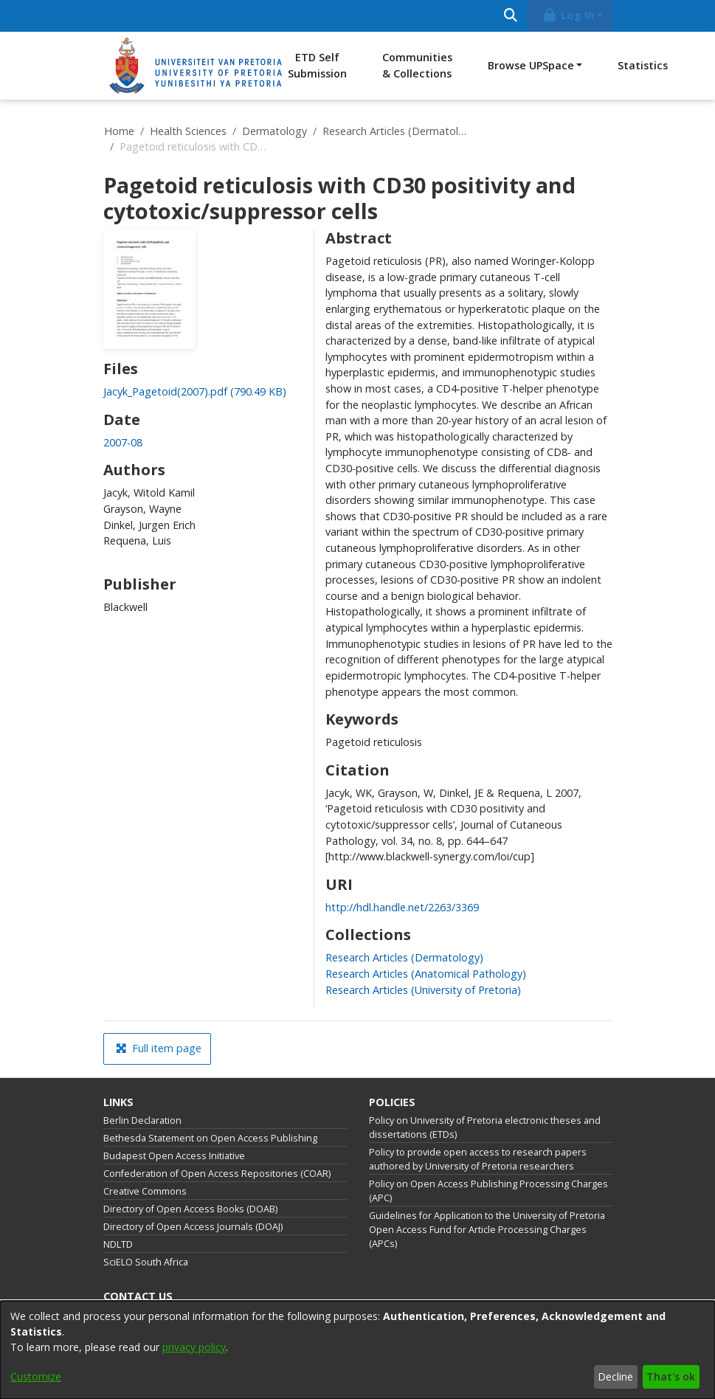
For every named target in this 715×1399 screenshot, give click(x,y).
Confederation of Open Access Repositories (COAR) (217, 1173)
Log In (567, 15)
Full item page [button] (158, 1048)
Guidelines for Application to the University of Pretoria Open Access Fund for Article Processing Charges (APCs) (487, 1229)
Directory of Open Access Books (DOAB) (190, 1209)
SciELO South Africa (145, 1262)
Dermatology (274, 131)
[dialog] (357, 1350)
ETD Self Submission (317, 65)
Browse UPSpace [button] (531, 65)
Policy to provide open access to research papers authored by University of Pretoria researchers (478, 1159)
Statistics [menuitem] (643, 65)
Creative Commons (145, 1191)
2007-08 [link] (122, 442)
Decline (615, 1376)
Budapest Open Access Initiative (174, 1156)
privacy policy (194, 1347)
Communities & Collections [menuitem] (417, 65)
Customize (35, 1376)
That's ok (670, 1376)
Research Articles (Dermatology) (396, 131)
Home (119, 131)
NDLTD (118, 1244)
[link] (194, 391)
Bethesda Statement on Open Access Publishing (210, 1138)
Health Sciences (188, 131)
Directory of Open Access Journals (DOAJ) (193, 1226)
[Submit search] (511, 16)
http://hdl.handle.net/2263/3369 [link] (402, 907)
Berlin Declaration (142, 1120)
